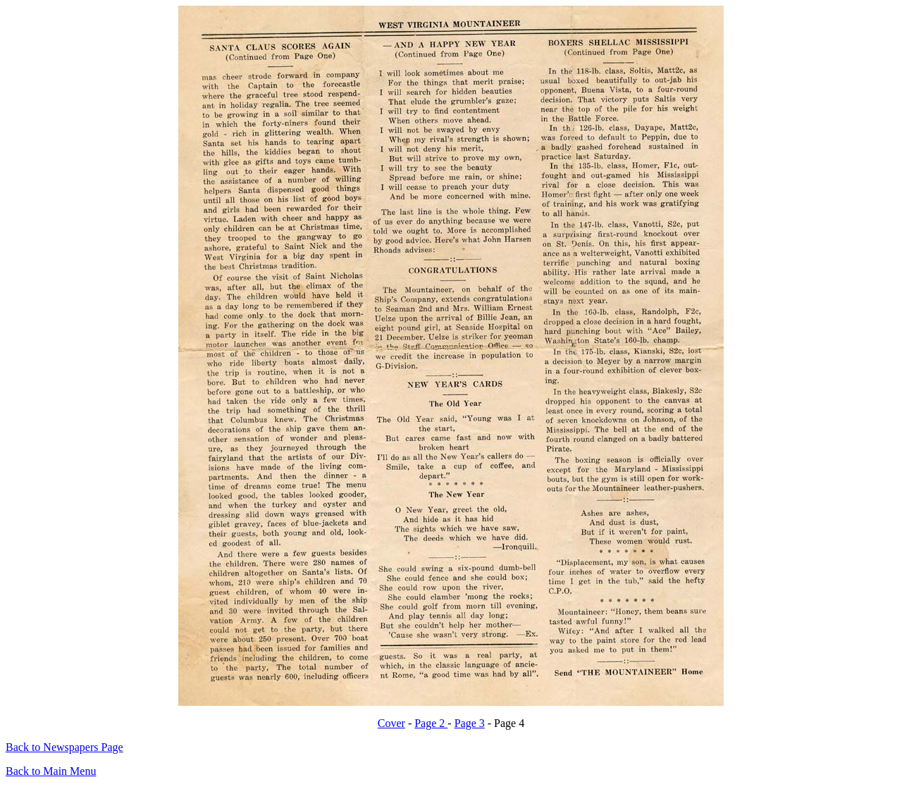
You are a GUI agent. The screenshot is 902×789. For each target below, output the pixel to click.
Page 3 (470, 723)
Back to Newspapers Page (64, 747)
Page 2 (430, 723)
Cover (391, 723)
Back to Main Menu (51, 771)
